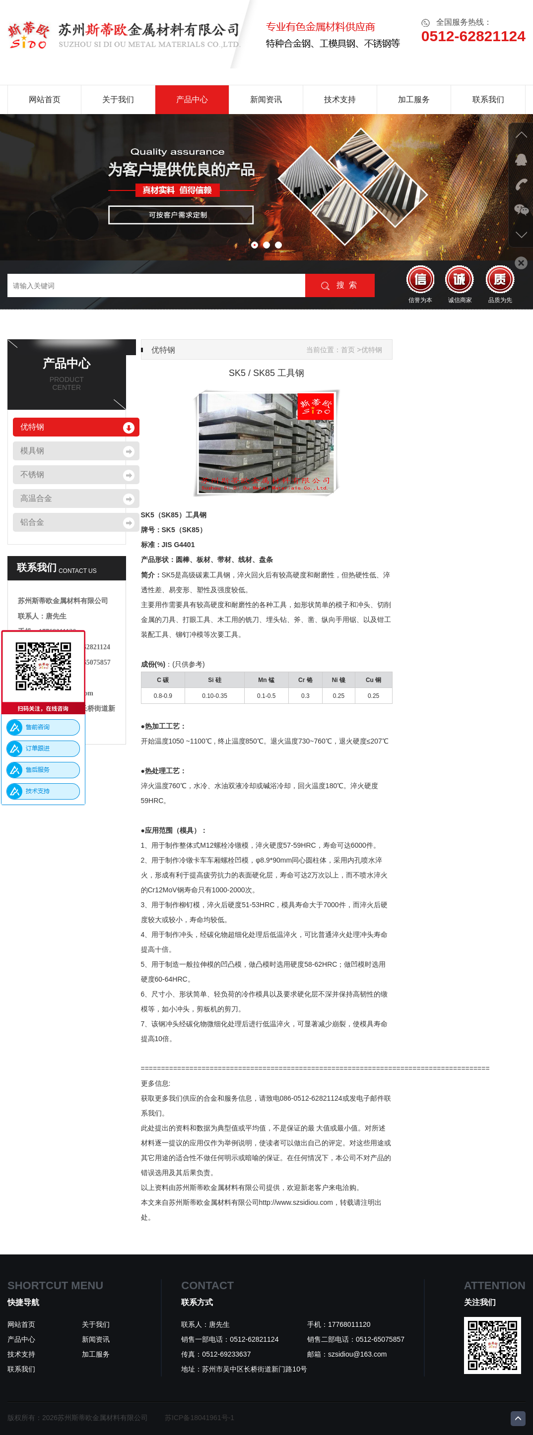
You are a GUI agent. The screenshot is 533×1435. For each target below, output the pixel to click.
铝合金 (32, 522)
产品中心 (192, 99)
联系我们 (488, 99)
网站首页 (45, 99)
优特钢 (32, 427)
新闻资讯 (266, 99)
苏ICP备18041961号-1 (199, 1418)
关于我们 (118, 99)
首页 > (351, 350)
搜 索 (339, 285)
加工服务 (414, 99)
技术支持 (340, 99)
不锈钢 (32, 474)
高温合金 (36, 498)
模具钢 (32, 450)
